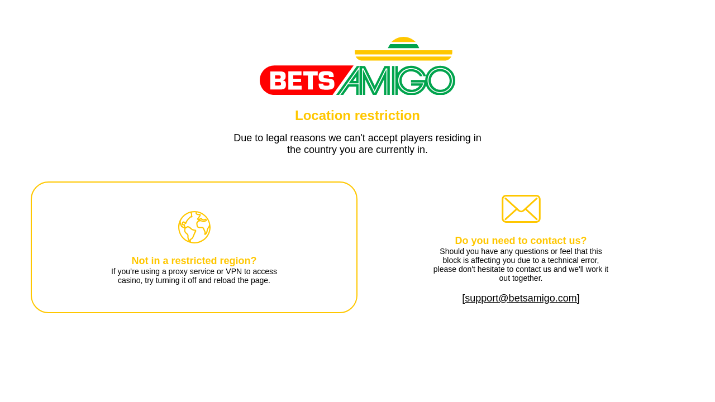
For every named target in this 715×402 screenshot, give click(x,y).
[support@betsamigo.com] (520, 298)
